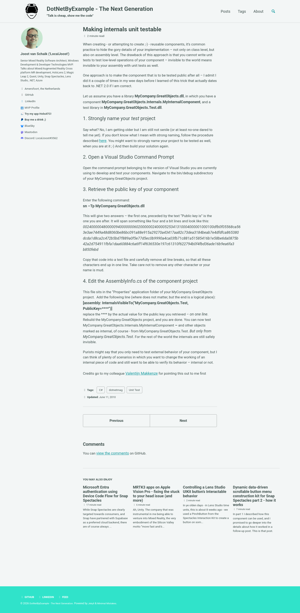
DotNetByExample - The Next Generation (100, 11)
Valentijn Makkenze (144, 402)
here (121, 144)
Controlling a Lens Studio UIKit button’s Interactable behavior (204, 522)
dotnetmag (116, 418)
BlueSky (28, 131)
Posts (224, 11)
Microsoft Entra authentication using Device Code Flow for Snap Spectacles (105, 524)
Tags (240, 11)
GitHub (27, 597)
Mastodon (29, 138)
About (257, 11)
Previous (116, 450)
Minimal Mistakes (110, 603)
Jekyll (94, 603)
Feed (64, 597)
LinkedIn (47, 597)
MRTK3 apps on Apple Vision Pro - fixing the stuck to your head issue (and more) (156, 524)
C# (100, 418)
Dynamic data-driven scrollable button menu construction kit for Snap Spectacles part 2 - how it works (254, 527)
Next (183, 450)
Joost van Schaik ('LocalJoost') (46, 54)
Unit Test (134, 418)
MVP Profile (30, 113)
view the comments (113, 484)
